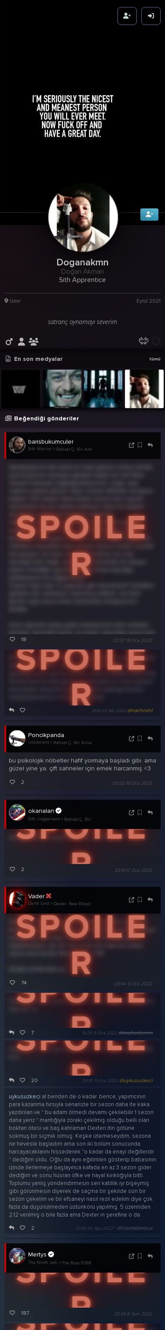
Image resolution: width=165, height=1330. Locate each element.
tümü (155, 265)
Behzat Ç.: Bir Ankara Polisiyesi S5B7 (82, 355)
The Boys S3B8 (77, 1169)
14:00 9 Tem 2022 (99, 1299)
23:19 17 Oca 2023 (133, 777)
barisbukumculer (50, 348)
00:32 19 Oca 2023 (132, 689)
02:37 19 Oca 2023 (132, 547)
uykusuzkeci (24, 1003)
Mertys (41, 1161)
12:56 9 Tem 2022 (102, 1270)
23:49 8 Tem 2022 (133, 1221)
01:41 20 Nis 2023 (109, 617)
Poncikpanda (46, 641)
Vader (39, 802)
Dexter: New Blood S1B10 (78, 810)
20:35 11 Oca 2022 (100, 987)
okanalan (45, 717)
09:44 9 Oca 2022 (133, 890)
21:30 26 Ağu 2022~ (95, 1135)
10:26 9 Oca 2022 (99, 939)
